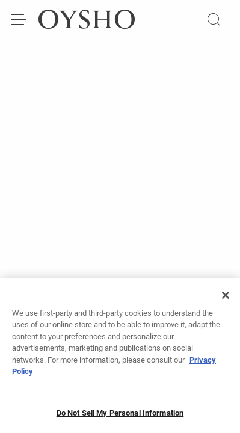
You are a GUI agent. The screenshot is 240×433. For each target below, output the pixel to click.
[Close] (225, 299)
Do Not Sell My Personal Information (120, 417)
